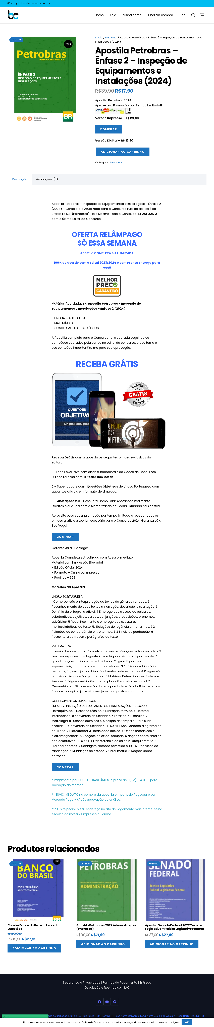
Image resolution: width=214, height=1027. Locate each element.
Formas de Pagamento (120, 982)
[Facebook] (99, 1001)
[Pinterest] (114, 1001)
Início (98, 37)
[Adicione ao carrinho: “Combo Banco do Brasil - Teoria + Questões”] (34, 948)
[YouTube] (107, 1001)
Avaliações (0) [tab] (47, 179)
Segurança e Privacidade (81, 982)
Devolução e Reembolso (103, 987)
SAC (126, 987)
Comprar (108, 129)
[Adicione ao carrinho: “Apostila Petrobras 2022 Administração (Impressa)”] (103, 944)
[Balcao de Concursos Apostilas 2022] (13, 15)
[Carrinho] (202, 15)
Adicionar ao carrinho (122, 152)
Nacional (111, 37)
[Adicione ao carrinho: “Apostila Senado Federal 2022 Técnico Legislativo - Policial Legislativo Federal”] (171, 944)
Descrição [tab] (19, 179)
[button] (193, 15)
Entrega (145, 982)
